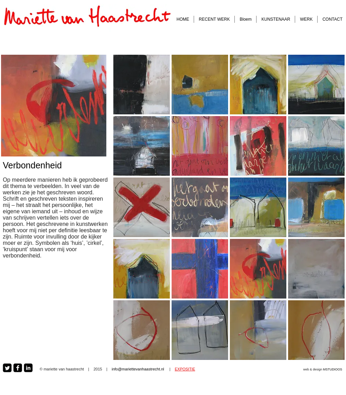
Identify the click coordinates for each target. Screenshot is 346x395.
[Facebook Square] (17, 367)
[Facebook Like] (231, 369)
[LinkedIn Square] (28, 367)
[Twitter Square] (7, 367)
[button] (141, 84)
